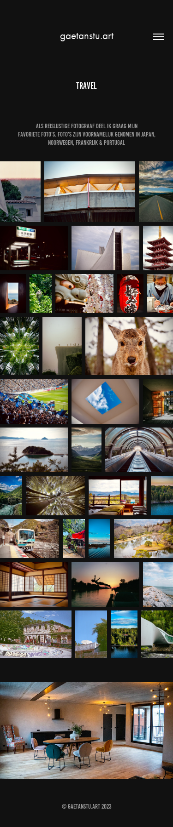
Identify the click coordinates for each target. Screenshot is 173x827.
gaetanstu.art (86, 35)
